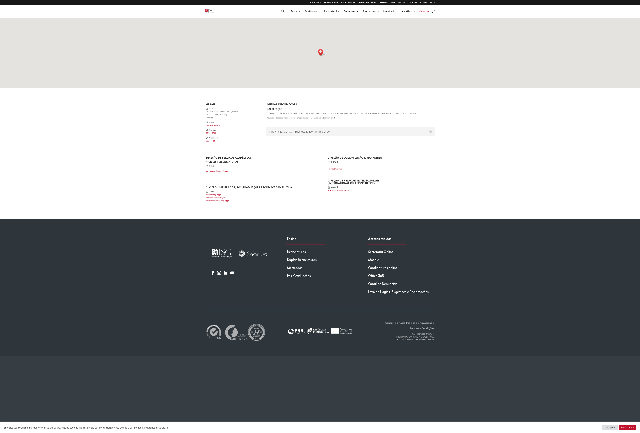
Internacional (330, 11)
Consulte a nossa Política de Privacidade (409, 322)
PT (431, 2)
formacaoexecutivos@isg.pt (217, 200)
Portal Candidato (348, 2)
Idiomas (423, 2)
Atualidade (407, 11)
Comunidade (350, 11)
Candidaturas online (383, 267)
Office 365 (412, 2)
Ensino (294, 11)
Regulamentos (369, 11)
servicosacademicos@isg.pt (217, 171)
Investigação (389, 11)
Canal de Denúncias (382, 283)
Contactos (424, 11)
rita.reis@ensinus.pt (336, 169)
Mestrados (294, 267)
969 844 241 (211, 141)
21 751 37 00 (211, 133)
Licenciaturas (296, 251)
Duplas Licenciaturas (302, 259)
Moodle (401, 2)
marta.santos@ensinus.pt (338, 190)
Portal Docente (331, 2)
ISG (282, 11)
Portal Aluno (315, 2)
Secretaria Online (387, 2)
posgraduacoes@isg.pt (215, 197)
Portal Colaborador (367, 2)
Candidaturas (310, 11)
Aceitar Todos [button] (627, 427)
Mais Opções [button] (610, 427)
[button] (321, 52)
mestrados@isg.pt (213, 194)
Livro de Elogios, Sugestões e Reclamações (398, 291)
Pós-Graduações (299, 275)
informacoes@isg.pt (214, 125)
